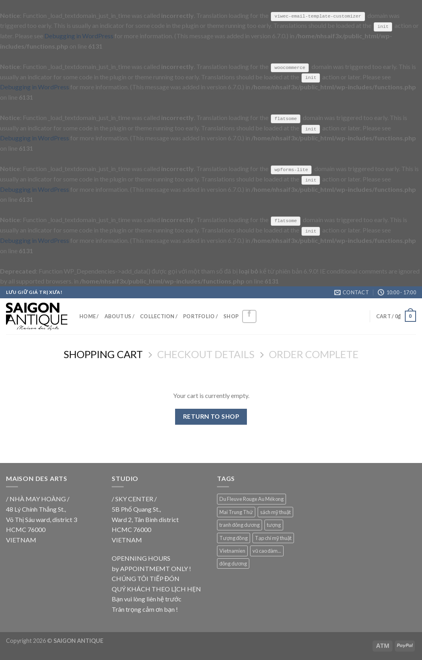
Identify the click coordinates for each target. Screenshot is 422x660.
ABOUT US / (120, 316)
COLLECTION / (158, 316)
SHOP (231, 316)
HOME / (89, 316)
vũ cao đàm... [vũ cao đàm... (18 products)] (266, 550)
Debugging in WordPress (78, 35)
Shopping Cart (103, 354)
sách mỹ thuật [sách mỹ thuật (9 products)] (275, 511)
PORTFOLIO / (200, 316)
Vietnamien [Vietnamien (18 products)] (232, 550)
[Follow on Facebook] (249, 316)
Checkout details (205, 354)
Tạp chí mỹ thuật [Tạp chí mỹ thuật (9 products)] (273, 537)
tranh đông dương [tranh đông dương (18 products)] (239, 524)
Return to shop (211, 416)
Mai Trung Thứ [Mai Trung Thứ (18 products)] (236, 511)
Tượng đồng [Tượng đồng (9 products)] (233, 537)
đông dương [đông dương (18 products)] (233, 563)
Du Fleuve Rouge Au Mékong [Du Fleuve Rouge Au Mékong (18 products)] (251, 498)
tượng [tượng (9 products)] (274, 524)
